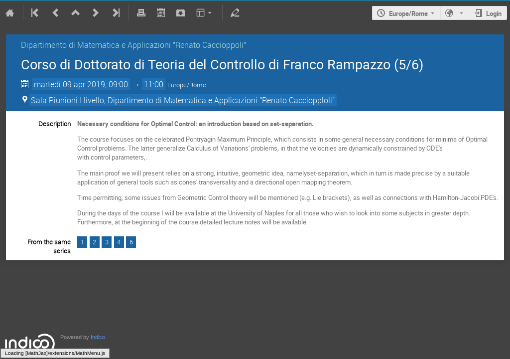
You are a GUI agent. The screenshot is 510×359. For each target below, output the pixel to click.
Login (494, 13)
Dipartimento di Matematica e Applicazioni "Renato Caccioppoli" (133, 44)
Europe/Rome (408, 13)
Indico (98, 337)
